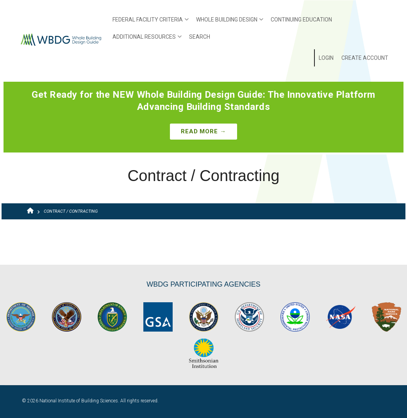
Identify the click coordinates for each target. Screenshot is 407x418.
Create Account (364, 58)
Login (326, 58)
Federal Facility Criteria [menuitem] (149, 22)
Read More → (203, 131)
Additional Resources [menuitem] (145, 39)
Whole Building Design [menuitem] (227, 22)
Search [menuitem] (199, 37)
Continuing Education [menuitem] (301, 19)
